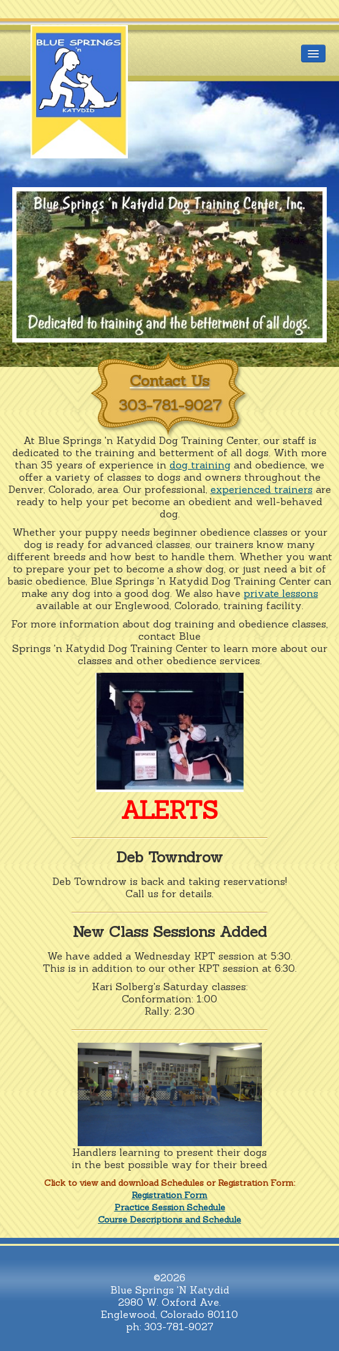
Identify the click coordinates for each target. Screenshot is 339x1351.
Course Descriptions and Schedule (169, 1219)
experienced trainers (261, 489)
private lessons (281, 593)
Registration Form (169, 1195)
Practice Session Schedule (169, 1207)
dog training (200, 465)
